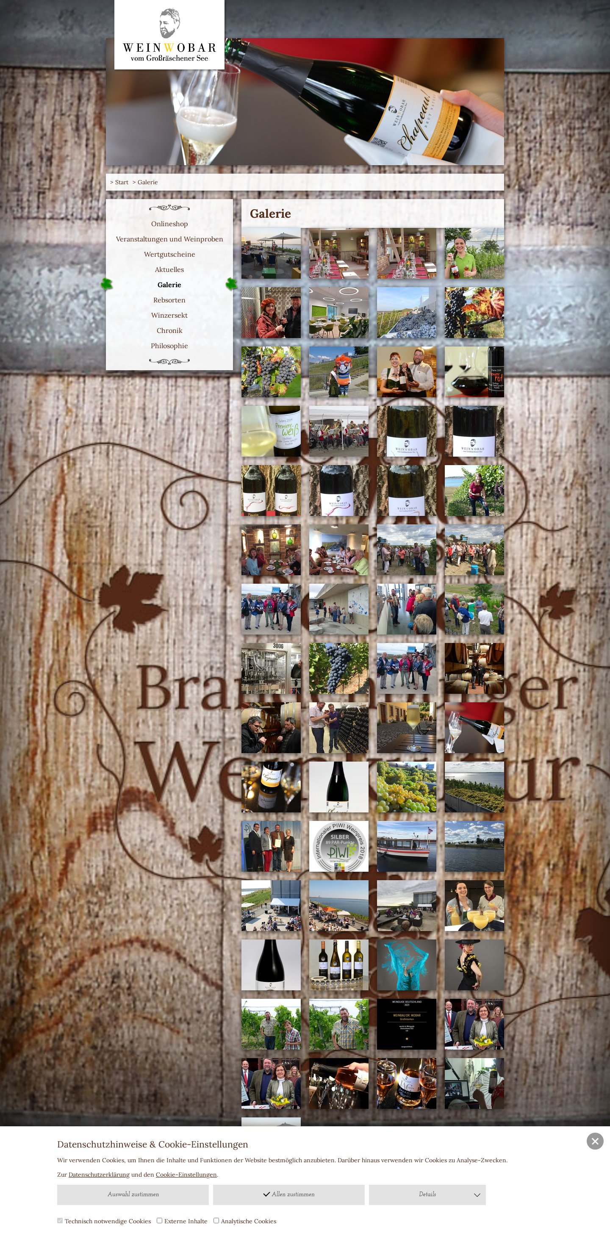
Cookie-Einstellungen (186, 1174)
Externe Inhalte (182, 1221)
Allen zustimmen (289, 1194)
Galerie (148, 182)
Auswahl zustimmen (133, 1195)
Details (450, 1195)
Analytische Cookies (245, 1221)
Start (121, 182)
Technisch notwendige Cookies (104, 1221)
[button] (595, 1141)
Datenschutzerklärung (99, 1174)
